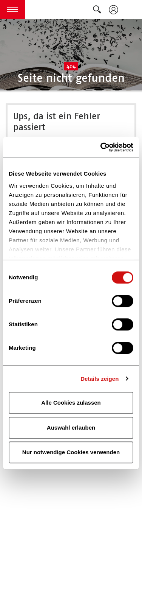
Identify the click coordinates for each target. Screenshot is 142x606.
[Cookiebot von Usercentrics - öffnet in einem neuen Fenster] (101, 147)
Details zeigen (99, 378)
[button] (12, 9)
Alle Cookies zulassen (71, 402)
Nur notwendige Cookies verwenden (71, 452)
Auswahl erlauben (71, 427)
